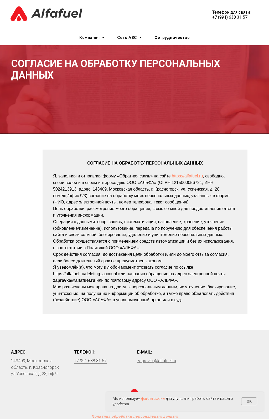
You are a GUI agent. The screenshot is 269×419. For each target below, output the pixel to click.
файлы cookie (153, 398)
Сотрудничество (172, 37)
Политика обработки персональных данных (134, 416)
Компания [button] (90, 37)
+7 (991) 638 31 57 (229, 17)
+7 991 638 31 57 (90, 360)
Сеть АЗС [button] (127, 37)
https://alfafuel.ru (187, 176)
